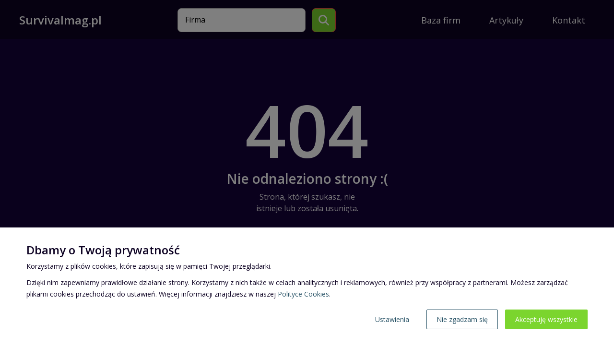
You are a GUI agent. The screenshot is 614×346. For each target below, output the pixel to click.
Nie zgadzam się (462, 319)
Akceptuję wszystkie (546, 319)
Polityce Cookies (303, 293)
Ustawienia (392, 319)
